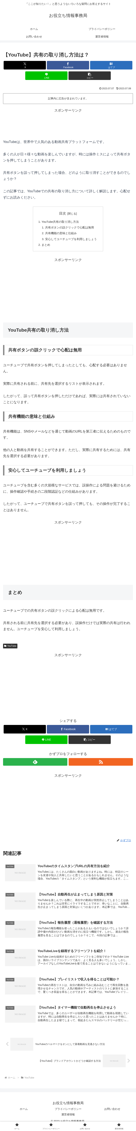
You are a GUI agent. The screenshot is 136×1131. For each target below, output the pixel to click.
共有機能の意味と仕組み (60, 234)
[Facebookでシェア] (68, 65)
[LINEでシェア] (46, 75)
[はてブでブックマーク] (111, 65)
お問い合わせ (112, 1113)
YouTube (10, 648)
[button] (89, 75)
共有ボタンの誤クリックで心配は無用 (70, 228)
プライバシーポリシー (68, 1113)
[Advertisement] (68, 123)
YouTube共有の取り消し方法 (60, 222)
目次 (62, 213)
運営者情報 (68, 1118)
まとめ (44, 246)
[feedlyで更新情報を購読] (35, 764)
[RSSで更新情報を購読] (101, 764)
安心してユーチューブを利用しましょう (71, 240)
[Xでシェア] (25, 65)
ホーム (24, 1113)
